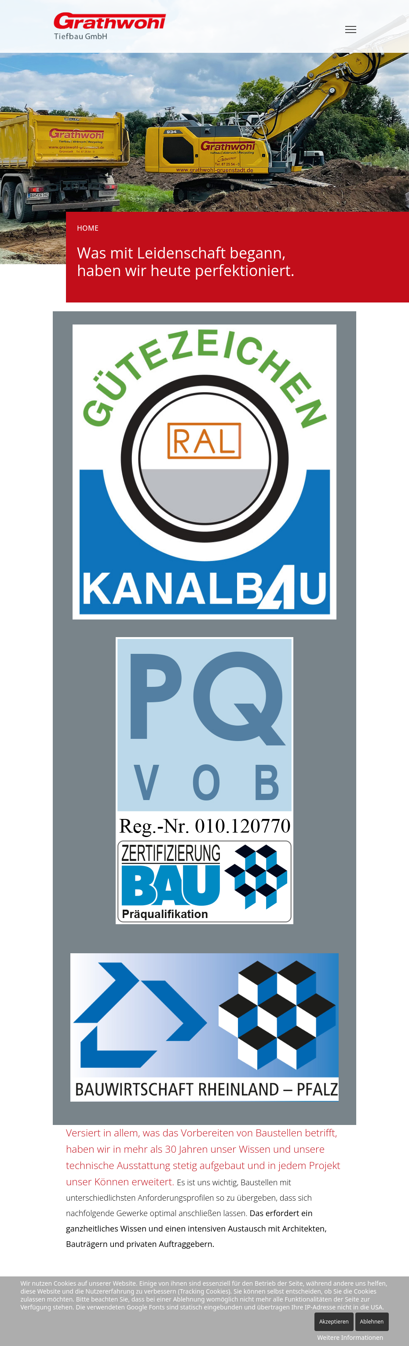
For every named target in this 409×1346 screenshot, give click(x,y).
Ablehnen (372, 1321)
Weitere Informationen (350, 1337)
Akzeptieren (334, 1321)
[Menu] (350, 29)
